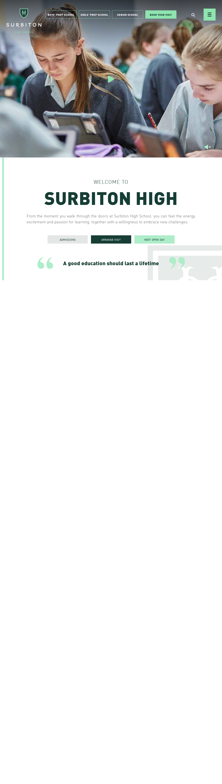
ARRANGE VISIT (111, 240)
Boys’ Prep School (61, 14)
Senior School (127, 14)
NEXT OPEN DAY (154, 240)
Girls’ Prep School (94, 14)
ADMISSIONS (68, 240)
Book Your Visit (161, 14)
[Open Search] (193, 14)
